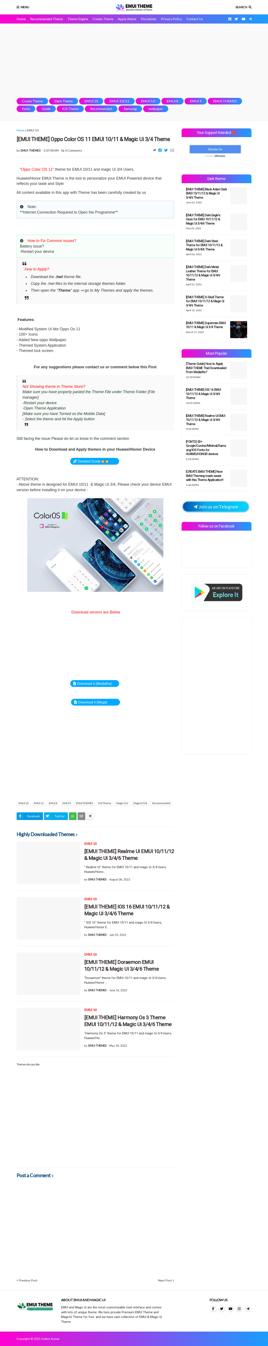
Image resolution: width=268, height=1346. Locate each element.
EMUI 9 (195, 101)
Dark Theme (63, 101)
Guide (46, 109)
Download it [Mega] (92, 702)
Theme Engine (77, 19)
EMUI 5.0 (148, 101)
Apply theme (127, 19)
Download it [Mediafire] (94, 683)
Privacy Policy (171, 19)
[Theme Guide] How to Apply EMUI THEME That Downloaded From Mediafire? (206, 368)
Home (21, 19)
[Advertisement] (134, 60)
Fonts (26, 109)
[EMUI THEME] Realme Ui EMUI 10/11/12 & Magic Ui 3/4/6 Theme (129, 854)
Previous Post (28, 1280)
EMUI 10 (91, 101)
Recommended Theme (46, 19)
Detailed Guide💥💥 (93, 461)
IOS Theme (70, 109)
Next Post (165, 1280)
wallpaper (155, 109)
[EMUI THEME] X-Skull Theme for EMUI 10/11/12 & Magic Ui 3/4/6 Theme (205, 301)
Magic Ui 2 (122, 803)
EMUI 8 (172, 101)
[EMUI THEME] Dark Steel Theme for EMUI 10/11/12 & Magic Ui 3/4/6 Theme (204, 245)
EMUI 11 (39, 803)
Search (241, 7)
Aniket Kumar (50, 1338)
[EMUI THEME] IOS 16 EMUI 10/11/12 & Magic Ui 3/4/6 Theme (127, 910)
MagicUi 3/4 (140, 803)
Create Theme (103, 19)
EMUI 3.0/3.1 (119, 101)
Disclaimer (149, 19)
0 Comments (73, 150)
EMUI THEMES (225, 101)
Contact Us (194, 19)
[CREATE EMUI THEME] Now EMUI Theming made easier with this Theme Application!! (204, 476)
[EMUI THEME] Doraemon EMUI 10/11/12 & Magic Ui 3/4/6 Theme (121, 965)
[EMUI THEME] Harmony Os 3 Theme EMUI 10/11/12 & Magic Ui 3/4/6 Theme (128, 1021)
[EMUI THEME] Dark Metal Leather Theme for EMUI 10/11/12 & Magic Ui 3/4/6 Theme (203, 273)
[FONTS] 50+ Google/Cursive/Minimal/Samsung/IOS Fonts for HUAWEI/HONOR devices (206, 448)
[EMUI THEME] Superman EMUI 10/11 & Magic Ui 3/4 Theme (206, 325)
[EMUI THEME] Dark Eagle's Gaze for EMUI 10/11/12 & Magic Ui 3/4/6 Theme (203, 219)
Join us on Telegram (215, 506)
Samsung (130, 109)
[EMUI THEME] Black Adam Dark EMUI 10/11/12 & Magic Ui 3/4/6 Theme (206, 193)
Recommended (101, 109)
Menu (25, 7)
